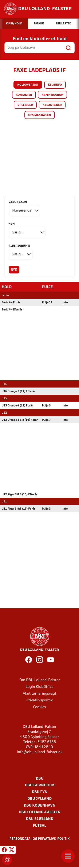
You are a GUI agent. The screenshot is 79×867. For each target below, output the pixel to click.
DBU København (39, 805)
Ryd (14, 269)
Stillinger (25, 105)
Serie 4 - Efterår (12, 309)
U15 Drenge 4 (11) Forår (17, 405)
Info (65, 302)
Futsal (39, 826)
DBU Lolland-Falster (39, 812)
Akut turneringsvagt (39, 693)
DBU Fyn (39, 792)
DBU (39, 778)
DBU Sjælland (39, 819)
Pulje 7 (46, 420)
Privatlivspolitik (39, 700)
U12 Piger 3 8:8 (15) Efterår (19, 494)
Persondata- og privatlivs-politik (39, 839)
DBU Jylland (39, 799)
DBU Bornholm (39, 785)
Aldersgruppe (19, 246)
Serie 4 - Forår (11, 302)
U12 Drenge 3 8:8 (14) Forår (20, 420)
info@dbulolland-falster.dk (39, 752)
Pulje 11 (47, 302)
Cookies (39, 707)
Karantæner (52, 105)
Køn (12, 224)
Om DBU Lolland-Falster (39, 680)
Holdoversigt (27, 85)
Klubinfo (55, 85)
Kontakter (24, 95)
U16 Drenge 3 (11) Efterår (18, 391)
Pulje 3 (46, 405)
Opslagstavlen (39, 115)
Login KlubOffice (39, 687)
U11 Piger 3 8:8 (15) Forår (18, 508)
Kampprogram (52, 95)
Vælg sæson (18, 202)
